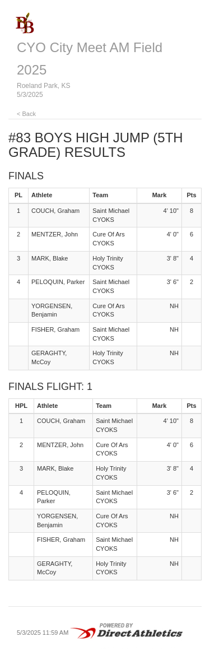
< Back (26, 113)
